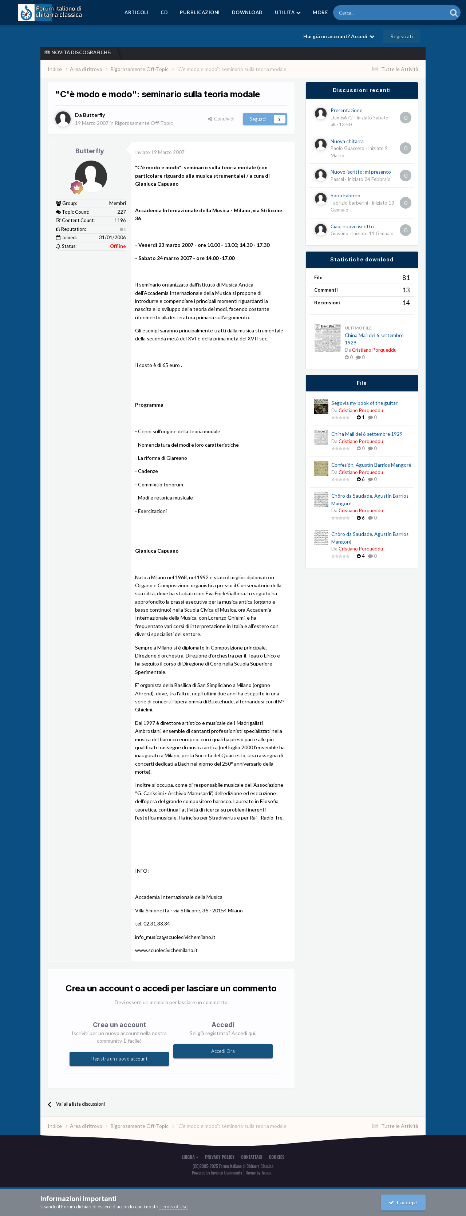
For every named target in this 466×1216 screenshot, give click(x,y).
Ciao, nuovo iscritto (352, 226)
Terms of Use (173, 1206)
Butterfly (89, 151)
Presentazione (346, 110)
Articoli (137, 12)
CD (164, 12)
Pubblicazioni (200, 12)
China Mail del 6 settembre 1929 (367, 434)
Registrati (401, 36)
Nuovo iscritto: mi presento (361, 172)
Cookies (277, 1157)
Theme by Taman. (258, 1172)
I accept (403, 1202)
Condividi (221, 119)
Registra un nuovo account (119, 1059)
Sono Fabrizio (345, 195)
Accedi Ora (223, 1051)
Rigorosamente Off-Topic (144, 123)
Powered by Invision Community (217, 1172)
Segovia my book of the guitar (364, 403)
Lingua (190, 1157)
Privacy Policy (219, 1157)
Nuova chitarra (347, 141)
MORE (320, 12)
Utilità (288, 12)
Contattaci (251, 1157)
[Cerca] (370, 12)
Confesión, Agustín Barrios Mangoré (371, 465)
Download (247, 12)
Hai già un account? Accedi (339, 36)
